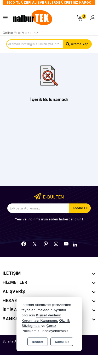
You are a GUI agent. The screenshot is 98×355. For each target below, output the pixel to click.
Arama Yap (80, 44)
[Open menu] (7, 17)
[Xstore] (33, 17)
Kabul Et (62, 342)
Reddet (37, 342)
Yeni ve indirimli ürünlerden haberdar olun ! (49, 219)
